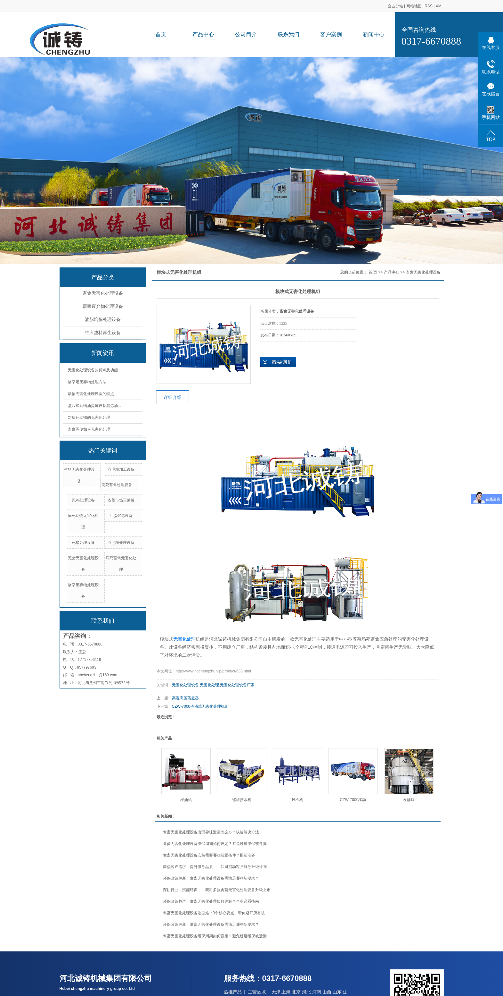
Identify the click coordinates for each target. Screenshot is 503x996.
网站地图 (414, 6)
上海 (285, 991)
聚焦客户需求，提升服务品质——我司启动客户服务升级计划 (215, 867)
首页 (160, 34)
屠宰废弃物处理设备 (103, 306)
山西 (326, 991)
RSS (429, 6)
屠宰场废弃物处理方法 (87, 382)
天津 (276, 991)
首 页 (373, 272)
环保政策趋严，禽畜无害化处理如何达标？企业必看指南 (211, 901)
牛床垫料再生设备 (103, 332)
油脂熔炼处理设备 (103, 319)
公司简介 (246, 34)
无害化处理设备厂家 (237, 685)
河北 (306, 991)
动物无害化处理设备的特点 (91, 394)
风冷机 (297, 800)
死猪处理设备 (83, 542)
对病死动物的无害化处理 (89, 417)
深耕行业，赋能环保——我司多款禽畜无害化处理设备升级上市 (217, 890)
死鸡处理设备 (83, 500)
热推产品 (233, 991)
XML (440, 6)
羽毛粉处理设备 (121, 542)
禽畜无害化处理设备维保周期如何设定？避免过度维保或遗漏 (215, 843)
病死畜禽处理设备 (116, 485)
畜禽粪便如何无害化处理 (89, 429)
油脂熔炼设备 (121, 515)
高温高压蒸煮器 (185, 698)
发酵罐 (409, 800)
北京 (296, 991)
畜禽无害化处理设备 (103, 293)
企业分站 (395, 6)
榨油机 (186, 800)
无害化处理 (209, 685)
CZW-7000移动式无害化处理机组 (200, 706)
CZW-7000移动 (353, 800)
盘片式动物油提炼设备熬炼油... (94, 405)
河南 (316, 991)
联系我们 (288, 34)
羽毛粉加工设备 (121, 469)
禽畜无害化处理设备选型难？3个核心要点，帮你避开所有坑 (214, 913)
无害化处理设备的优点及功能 (93, 370)
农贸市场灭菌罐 (121, 500)
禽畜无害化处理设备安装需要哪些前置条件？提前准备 (209, 855)
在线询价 (278, 362)
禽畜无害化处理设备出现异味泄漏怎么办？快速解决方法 (211, 832)
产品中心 (203, 34)
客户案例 (331, 34)
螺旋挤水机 (241, 800)
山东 (337, 991)
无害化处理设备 (185, 685)
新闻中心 (374, 34)
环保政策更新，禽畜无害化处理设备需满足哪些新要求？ (211, 878)
